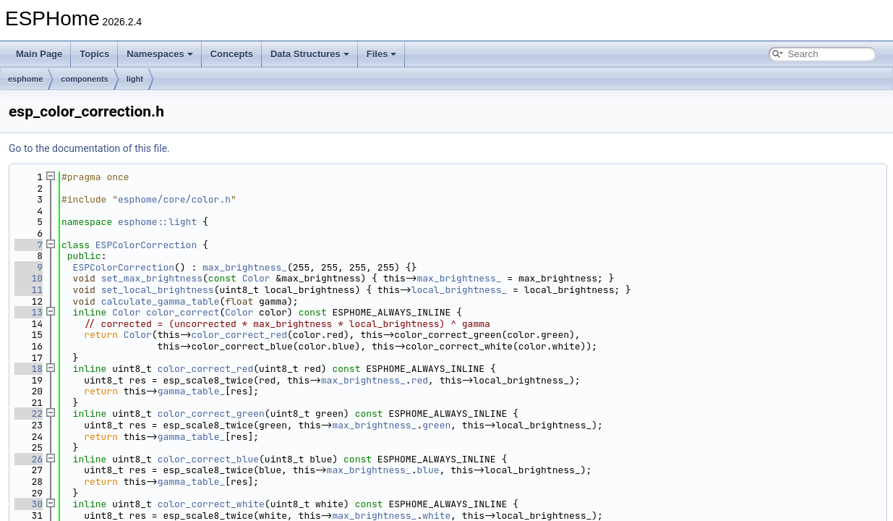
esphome (25, 79)
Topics (94, 53)
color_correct (182, 312)
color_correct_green (211, 413)
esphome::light (157, 222)
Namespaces (160, 53)
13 (28, 312)
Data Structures (309, 53)
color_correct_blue (208, 459)
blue (427, 470)
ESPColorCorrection (146, 245)
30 (28, 504)
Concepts (231, 53)
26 (28, 459)
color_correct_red (239, 335)
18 (28, 369)
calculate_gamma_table (160, 301)
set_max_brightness (151, 278)
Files (382, 53)
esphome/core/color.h (174, 199)
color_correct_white (211, 504)
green (436, 425)
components (84, 79)
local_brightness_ (459, 290)
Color (256, 278)
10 (28, 278)
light (135, 79)
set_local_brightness (157, 290)
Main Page (39, 53)
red (419, 380)
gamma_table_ (192, 391)
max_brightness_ (244, 267)
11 (28, 290)
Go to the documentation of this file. (89, 148)
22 (28, 413)
